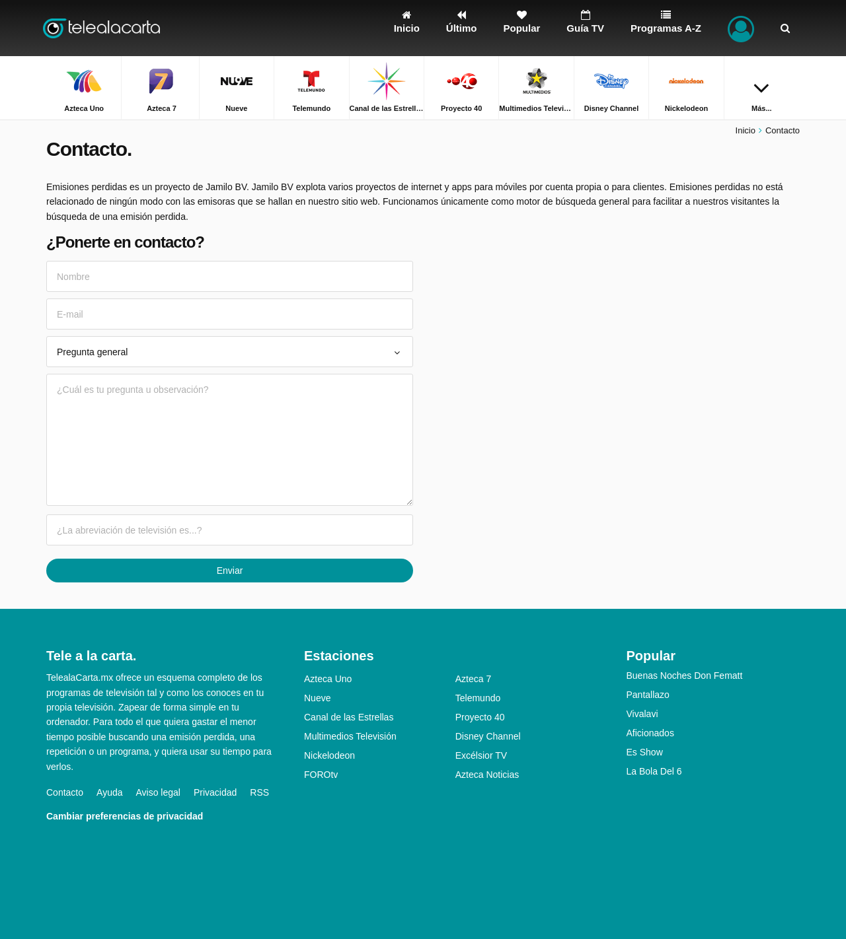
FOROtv (321, 774)
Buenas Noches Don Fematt (685, 675)
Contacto (64, 792)
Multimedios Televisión (350, 736)
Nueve (317, 698)
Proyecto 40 (480, 717)
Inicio (745, 130)
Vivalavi (642, 714)
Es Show (645, 752)
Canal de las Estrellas (348, 717)
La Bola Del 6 (654, 771)
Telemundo (478, 698)
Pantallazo (648, 694)
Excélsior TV (481, 755)
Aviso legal (158, 792)
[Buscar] (785, 28)
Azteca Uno (328, 679)
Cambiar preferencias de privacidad (124, 816)
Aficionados (650, 733)
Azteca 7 (473, 679)
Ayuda (109, 792)
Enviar (230, 570)
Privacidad (215, 792)
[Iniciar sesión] (740, 28)
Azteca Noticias (487, 774)
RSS (259, 792)
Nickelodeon (329, 755)
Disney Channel (488, 736)
